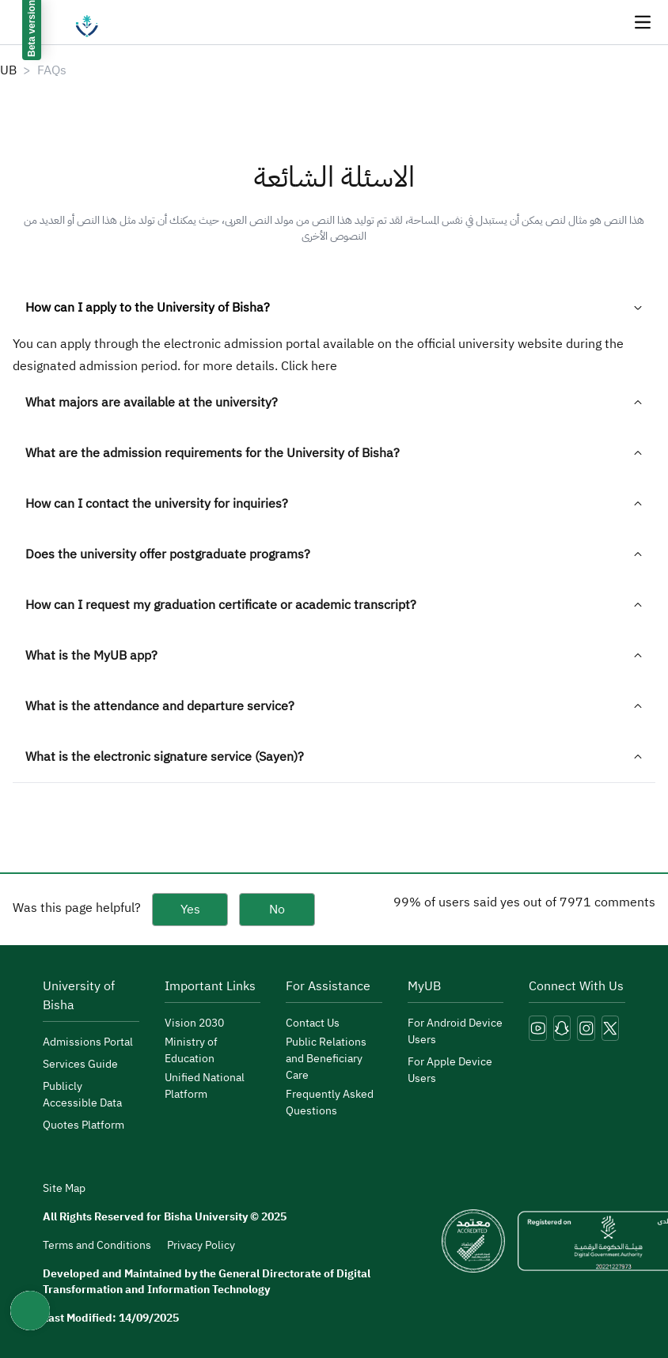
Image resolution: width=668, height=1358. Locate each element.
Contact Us (313, 1023)
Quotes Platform (83, 1125)
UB (8, 70)
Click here (309, 366)
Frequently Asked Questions (330, 1102)
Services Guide (80, 1064)
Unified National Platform (205, 1086)
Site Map (64, 1189)
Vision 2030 (194, 1023)
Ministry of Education (191, 1050)
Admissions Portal (88, 1042)
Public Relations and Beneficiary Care (326, 1059)
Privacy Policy (201, 1245)
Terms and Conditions (97, 1245)
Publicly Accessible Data (82, 1094)
